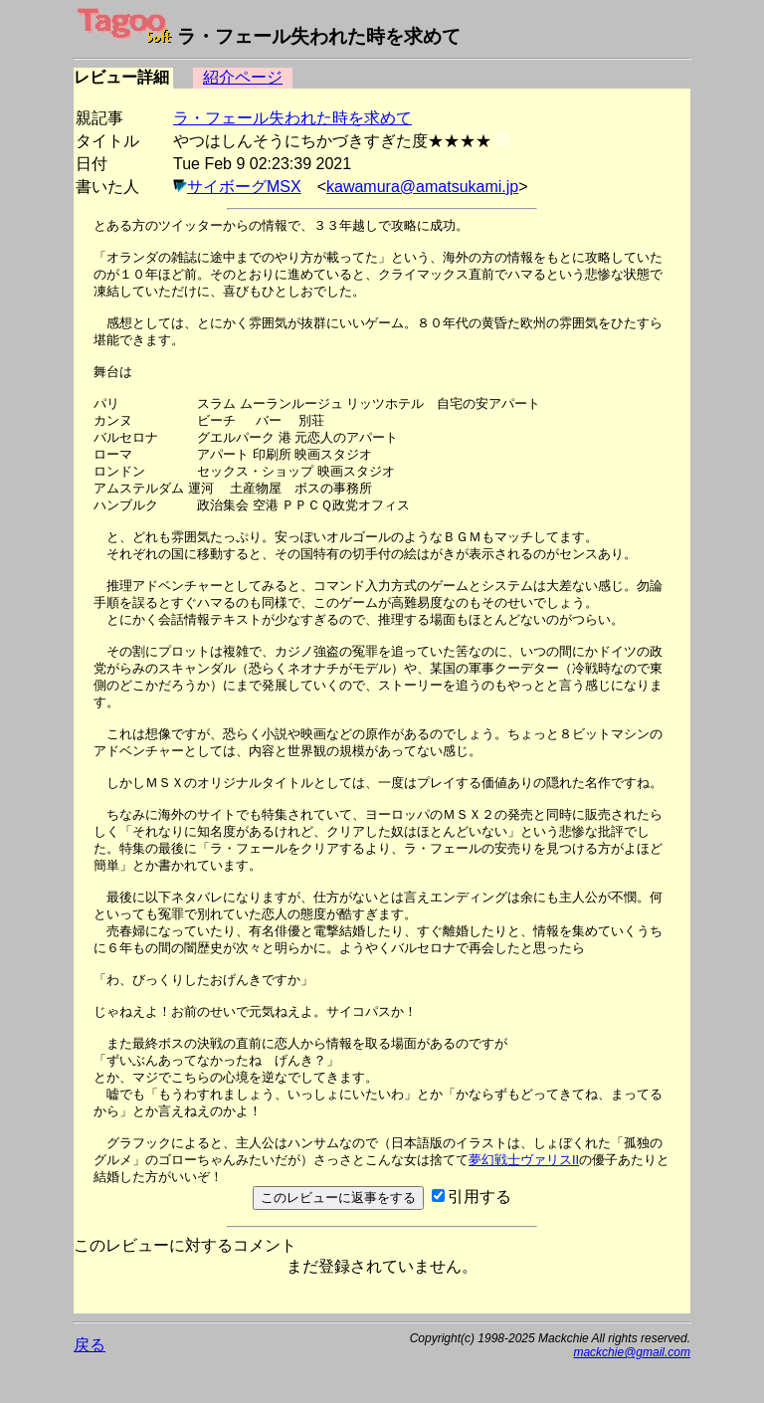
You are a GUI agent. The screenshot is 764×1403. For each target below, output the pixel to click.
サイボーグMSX (244, 186)
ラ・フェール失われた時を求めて (292, 117)
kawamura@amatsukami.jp (422, 186)
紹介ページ (243, 77)
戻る (89, 1344)
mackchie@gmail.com (631, 1352)
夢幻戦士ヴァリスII (524, 1159)
